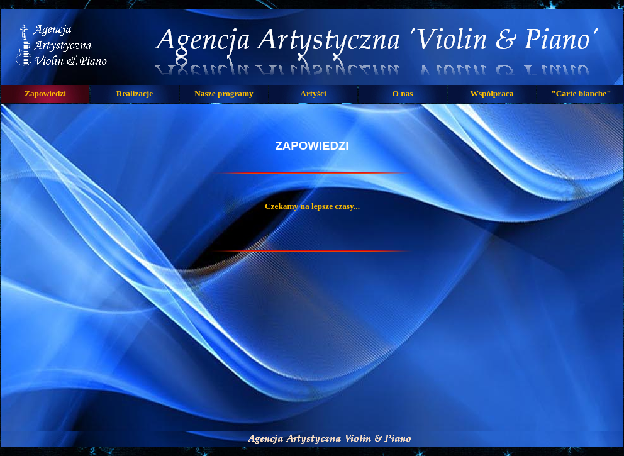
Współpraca (492, 93)
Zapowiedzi (45, 93)
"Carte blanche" (581, 93)
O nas (403, 93)
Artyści (313, 93)
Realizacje (134, 93)
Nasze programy (223, 93)
